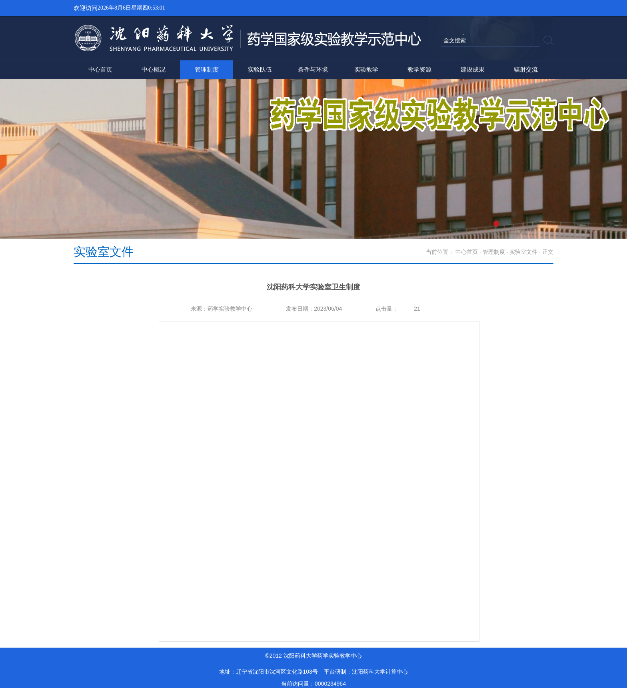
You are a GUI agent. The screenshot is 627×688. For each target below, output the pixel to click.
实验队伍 (260, 69)
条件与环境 (313, 69)
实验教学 (366, 69)
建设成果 (473, 69)
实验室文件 (523, 252)
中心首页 (100, 69)
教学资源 (419, 69)
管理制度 (207, 69)
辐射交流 (526, 69)
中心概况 (154, 69)
